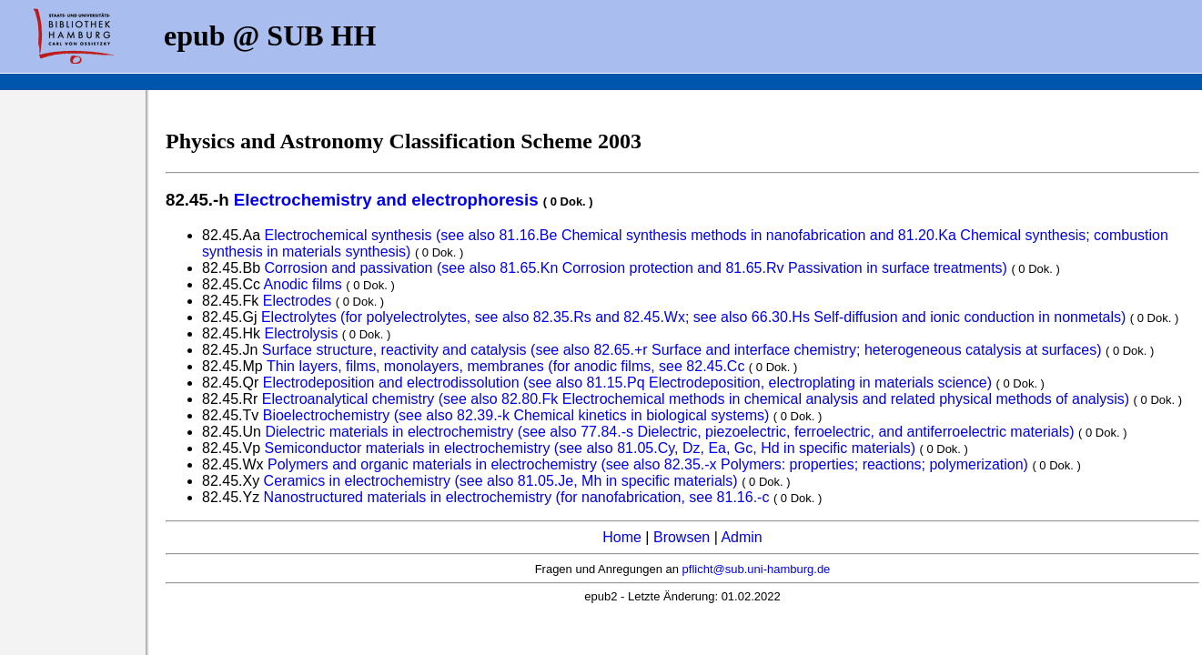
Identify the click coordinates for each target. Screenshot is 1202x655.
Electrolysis (301, 333)
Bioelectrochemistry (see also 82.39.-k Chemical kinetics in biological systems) (516, 415)
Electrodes (297, 300)
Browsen (681, 537)
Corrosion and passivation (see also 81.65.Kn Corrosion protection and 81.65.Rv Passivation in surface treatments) (638, 268)
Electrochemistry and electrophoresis (386, 199)
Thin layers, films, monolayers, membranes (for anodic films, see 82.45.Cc (506, 366)
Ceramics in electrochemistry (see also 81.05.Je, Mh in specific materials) (501, 481)
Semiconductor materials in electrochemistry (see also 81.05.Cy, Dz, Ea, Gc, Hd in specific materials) (590, 448)
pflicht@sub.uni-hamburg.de (756, 569)
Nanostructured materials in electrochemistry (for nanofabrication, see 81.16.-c (517, 497)
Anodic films (303, 284)
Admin (741, 537)
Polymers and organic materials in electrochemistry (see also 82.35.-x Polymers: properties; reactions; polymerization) (648, 464)
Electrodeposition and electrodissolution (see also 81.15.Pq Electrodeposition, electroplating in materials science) (627, 382)
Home (621, 537)
